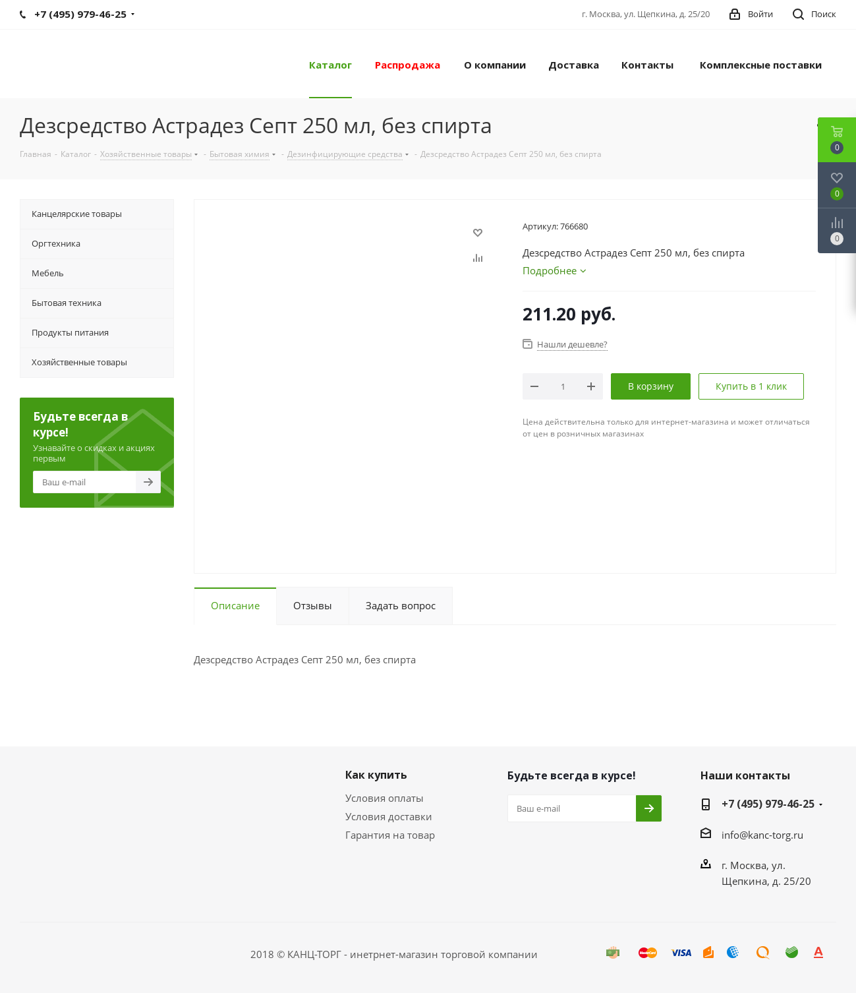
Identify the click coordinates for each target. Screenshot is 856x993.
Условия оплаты (384, 797)
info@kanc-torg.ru (762, 834)
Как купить (376, 774)
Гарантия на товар (390, 834)
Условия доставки (388, 816)
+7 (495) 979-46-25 (768, 804)
